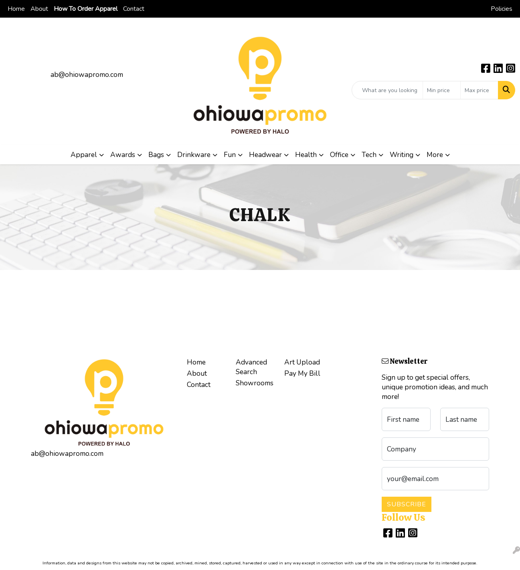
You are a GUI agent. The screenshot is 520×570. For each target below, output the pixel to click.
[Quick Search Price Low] (442, 90)
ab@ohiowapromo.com (87, 74)
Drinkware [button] (193, 154)
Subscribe (406, 504)
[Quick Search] (387, 90)
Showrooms (254, 383)
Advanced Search (251, 367)
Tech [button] (369, 154)
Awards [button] (122, 154)
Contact (133, 8)
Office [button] (339, 154)
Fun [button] (230, 154)
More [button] (435, 154)
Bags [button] (156, 154)
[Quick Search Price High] (479, 90)
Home (16, 8)
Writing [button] (401, 154)
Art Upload (302, 362)
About (39, 8)
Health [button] (306, 154)
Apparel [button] (84, 154)
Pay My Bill (302, 373)
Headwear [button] (265, 154)
